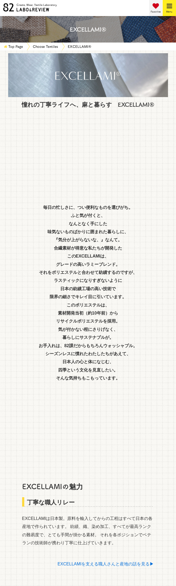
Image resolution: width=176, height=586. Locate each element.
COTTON (15, 226)
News (8, 451)
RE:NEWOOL (105, 318)
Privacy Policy (16, 527)
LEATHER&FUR (107, 354)
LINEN (98, 226)
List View (157, 69)
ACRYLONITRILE (23, 202)
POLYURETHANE (109, 214)
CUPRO (99, 190)
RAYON (13, 190)
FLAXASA (101, 378)
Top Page (15, 46)
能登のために (19, 269)
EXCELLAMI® (79, 46)
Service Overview (20, 444)
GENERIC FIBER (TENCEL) (33, 214)
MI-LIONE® (103, 306)
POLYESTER (18, 178)
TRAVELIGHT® (107, 330)
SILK (96, 239)
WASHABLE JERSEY (112, 366)
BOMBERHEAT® (108, 294)
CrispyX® (101, 269)
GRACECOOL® (21, 378)
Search (88, 393)
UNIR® (99, 282)
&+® (10, 282)
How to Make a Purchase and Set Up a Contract (49, 512)
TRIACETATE (105, 202)
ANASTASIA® (19, 294)
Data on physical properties (30, 520)
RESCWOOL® (20, 330)
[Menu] (169, 8)
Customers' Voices (20, 482)
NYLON (99, 178)
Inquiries (11, 497)
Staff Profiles (15, 489)
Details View (121, 69)
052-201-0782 (118, 572)
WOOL (12, 239)
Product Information (22, 474)
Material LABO (17, 466)
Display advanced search (33, 411)
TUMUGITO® (19, 306)
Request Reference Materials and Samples (44, 504)
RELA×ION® (18, 318)
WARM (12, 366)
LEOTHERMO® (21, 342)
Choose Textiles (45, 46)
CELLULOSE (18, 354)
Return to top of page (88, 432)
